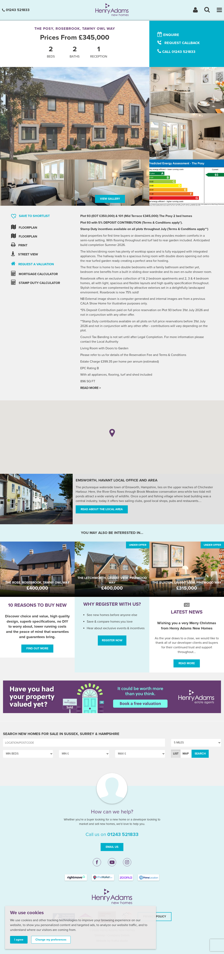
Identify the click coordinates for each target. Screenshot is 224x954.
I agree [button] (18, 939)
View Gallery (110, 198)
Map (186, 753)
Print (19, 245)
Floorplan (24, 227)
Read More (187, 663)
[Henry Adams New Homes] (112, 9)
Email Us (112, 847)
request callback (178, 42)
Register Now (112, 640)
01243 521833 (16, 10)
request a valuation (32, 264)
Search (200, 753)
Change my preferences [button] (50, 939)
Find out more (37, 648)
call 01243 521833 (176, 51)
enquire (168, 34)
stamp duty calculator (35, 282)
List (176, 753)
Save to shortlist (30, 216)
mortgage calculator (34, 274)
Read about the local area (102, 509)
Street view (24, 254)
